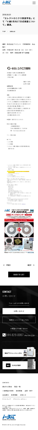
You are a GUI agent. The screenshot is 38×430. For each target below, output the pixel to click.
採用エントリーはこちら (19, 320)
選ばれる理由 (7, 387)
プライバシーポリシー (20, 399)
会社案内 (5, 395)
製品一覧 (17, 387)
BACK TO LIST (19, 274)
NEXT (31, 265)
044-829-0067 (20, 334)
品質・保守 (29, 391)
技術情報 (19, 391)
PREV (6, 265)
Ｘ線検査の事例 (7, 391)
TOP (4, 31)
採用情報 (14, 395)
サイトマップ (6, 399)
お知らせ (12, 31)
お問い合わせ (19, 311)
